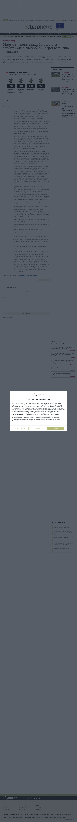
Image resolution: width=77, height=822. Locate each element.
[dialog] (38, 411)
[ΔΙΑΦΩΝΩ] (65, 393)
